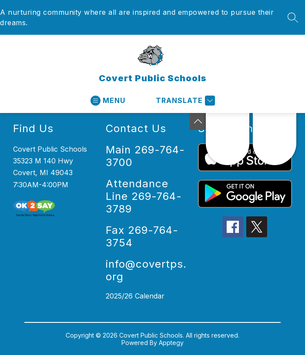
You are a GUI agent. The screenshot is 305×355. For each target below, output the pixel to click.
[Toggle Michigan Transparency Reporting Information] (198, 121)
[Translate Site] (184, 100)
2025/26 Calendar (135, 296)
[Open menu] (107, 100)
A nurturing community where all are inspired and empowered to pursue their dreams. (137, 17)
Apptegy (171, 342)
